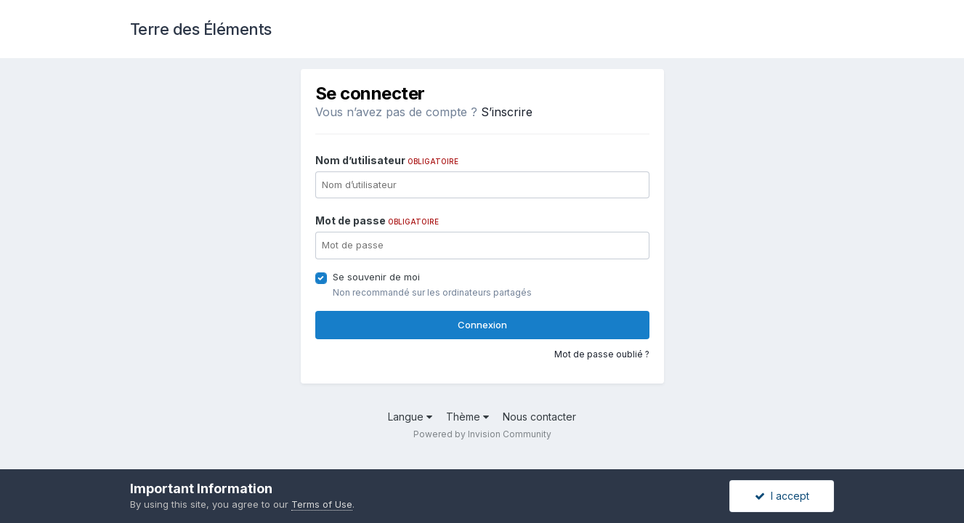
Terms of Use (321, 504)
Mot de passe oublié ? (601, 354)
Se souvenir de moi (376, 277)
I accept (782, 496)
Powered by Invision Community (482, 434)
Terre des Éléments (201, 29)
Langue (410, 416)
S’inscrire (506, 112)
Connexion (482, 325)
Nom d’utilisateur (386, 160)
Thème (467, 416)
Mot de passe (377, 220)
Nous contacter (539, 416)
